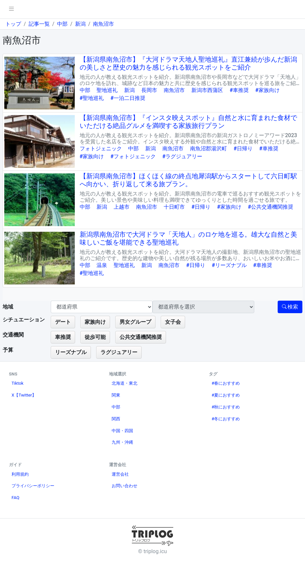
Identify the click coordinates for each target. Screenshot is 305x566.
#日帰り (243, 148)
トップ (13, 24)
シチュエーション (24, 319)
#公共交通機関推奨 (270, 207)
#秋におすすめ (225, 406)
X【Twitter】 (24, 395)
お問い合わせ (124, 485)
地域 (8, 307)
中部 (62, 24)
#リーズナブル (229, 265)
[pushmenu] (11, 9)
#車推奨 (239, 90)
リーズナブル (71, 352)
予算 (8, 350)
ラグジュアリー (118, 352)
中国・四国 (122, 430)
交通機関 (13, 335)
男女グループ (135, 322)
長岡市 (149, 90)
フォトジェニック (101, 148)
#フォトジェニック (133, 156)
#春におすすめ (225, 383)
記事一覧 (39, 24)
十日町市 (174, 207)
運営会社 (120, 474)
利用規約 (20, 474)
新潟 (80, 24)
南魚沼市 (103, 24)
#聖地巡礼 (92, 98)
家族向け (95, 322)
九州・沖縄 (122, 442)
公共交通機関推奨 (141, 337)
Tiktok (17, 383)
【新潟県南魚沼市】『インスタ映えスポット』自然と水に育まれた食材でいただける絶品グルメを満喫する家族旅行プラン (188, 122)
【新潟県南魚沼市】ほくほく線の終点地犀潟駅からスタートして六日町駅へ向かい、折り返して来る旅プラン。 (188, 180)
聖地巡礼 (107, 90)
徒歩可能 (95, 337)
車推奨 (63, 337)
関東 (116, 395)
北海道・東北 (124, 383)
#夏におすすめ (225, 395)
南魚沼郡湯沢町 (208, 148)
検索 (290, 307)
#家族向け (267, 90)
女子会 (173, 322)
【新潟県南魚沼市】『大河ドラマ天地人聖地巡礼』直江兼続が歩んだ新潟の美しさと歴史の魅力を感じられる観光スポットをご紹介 (188, 63)
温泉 (102, 265)
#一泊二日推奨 (127, 98)
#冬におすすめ (225, 418)
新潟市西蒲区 (207, 90)
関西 (116, 418)
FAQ (15, 497)
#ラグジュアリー (182, 156)
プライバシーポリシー (33, 485)
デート (63, 322)
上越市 (121, 207)
